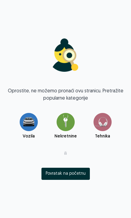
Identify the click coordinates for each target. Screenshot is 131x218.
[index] (65, 174)
